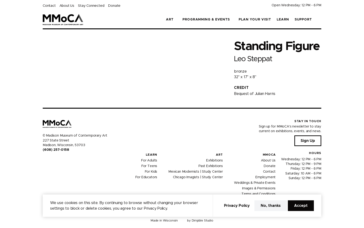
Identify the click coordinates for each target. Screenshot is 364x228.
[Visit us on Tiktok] (61, 160)
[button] (319, 19)
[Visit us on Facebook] (44, 160)
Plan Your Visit (255, 19)
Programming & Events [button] (206, 19)
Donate (114, 5)
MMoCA (269, 154)
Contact (49, 5)
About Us (66, 5)
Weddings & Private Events (255, 182)
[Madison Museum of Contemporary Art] (63, 19)
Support (303, 19)
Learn (283, 19)
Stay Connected (91, 5)
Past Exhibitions (210, 166)
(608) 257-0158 (56, 149)
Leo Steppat (253, 59)
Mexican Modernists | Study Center (195, 171)
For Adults (149, 160)
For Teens (149, 166)
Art (219, 154)
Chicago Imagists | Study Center (198, 177)
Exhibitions (214, 160)
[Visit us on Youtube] (56, 160)
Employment (265, 177)
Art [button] (170, 19)
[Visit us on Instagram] (50, 160)
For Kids (151, 171)
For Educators (146, 177)
